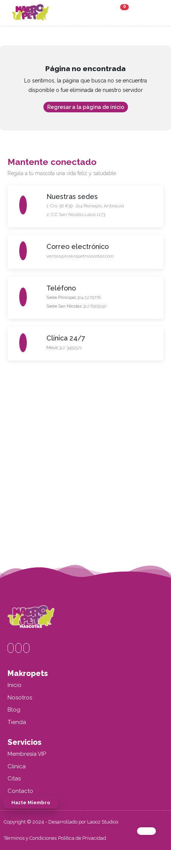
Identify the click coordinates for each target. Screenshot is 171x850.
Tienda (17, 722)
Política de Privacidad (82, 838)
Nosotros (20, 697)
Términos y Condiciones (30, 838)
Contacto (20, 791)
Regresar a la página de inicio (85, 107)
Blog (14, 709)
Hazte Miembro (30, 802)
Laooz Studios (102, 822)
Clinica (17, 766)
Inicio (15, 685)
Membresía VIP (27, 754)
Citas (14, 778)
